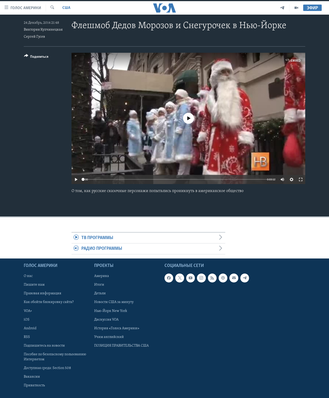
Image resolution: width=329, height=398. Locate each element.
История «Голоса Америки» (116, 328)
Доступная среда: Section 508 (47, 368)
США (66, 8)
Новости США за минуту (114, 302)
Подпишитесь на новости (44, 345)
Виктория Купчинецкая (43, 30)
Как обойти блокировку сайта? (49, 302)
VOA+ (28, 311)
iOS (26, 319)
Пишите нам (34, 285)
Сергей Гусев (34, 37)
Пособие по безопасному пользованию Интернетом (55, 356)
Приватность (34, 385)
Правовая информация (42, 293)
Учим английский (109, 337)
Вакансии (32, 377)
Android (30, 328)
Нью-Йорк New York (110, 311)
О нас (28, 276)
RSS (27, 337)
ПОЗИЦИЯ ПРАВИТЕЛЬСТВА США (121, 345)
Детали (100, 293)
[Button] (36, 57)
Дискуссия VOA (106, 319)
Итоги (99, 285)
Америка (101, 276)
